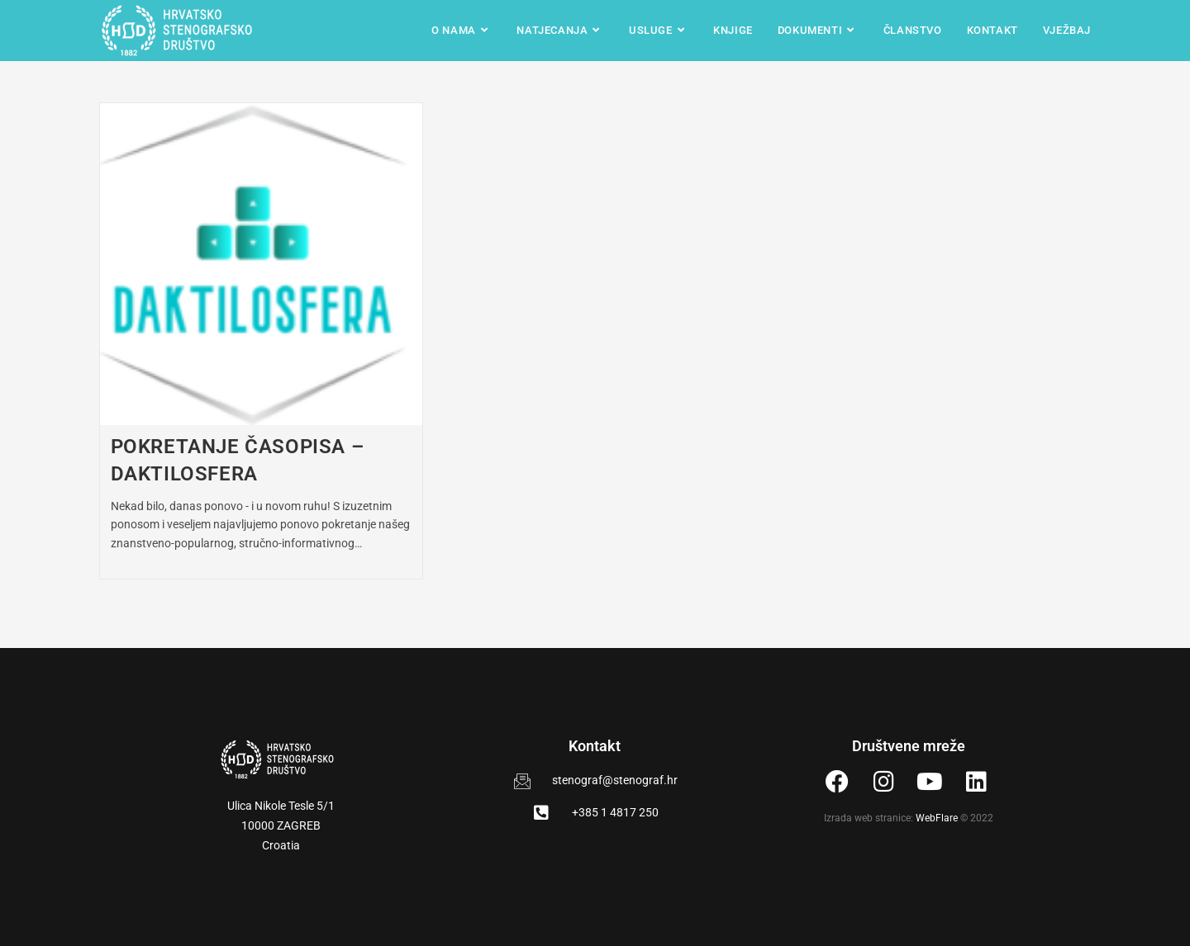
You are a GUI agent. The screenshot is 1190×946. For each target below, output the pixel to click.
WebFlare (937, 818)
